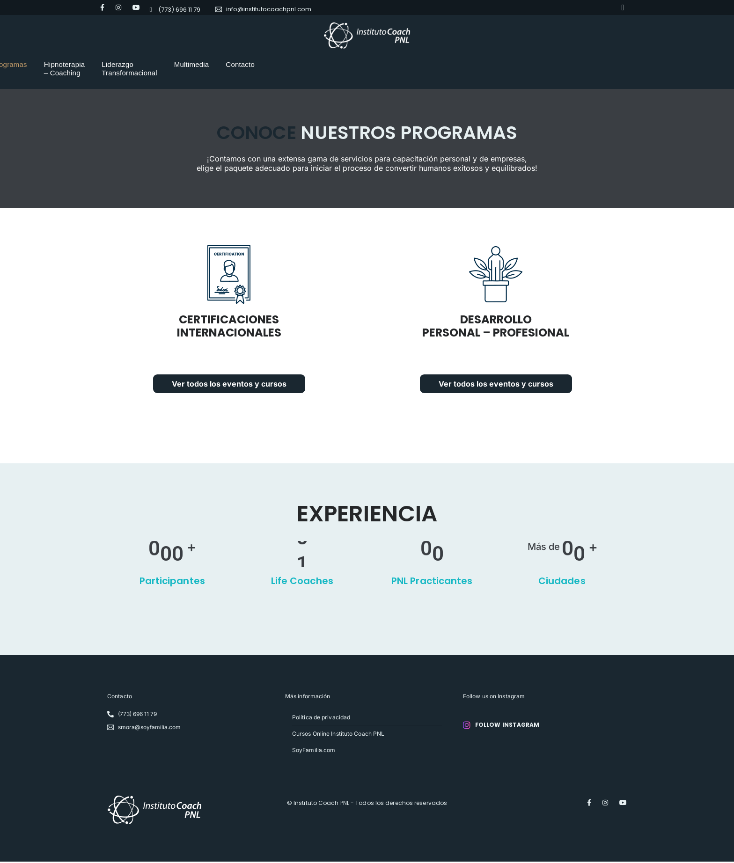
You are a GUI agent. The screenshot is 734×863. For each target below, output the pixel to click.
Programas (239, 64)
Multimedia (494, 64)
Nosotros (191, 64)
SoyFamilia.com (313, 751)
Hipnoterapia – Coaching (314, 64)
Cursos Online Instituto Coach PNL (338, 735)
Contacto (543, 64)
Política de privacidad (321, 718)
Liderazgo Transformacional (415, 64)
